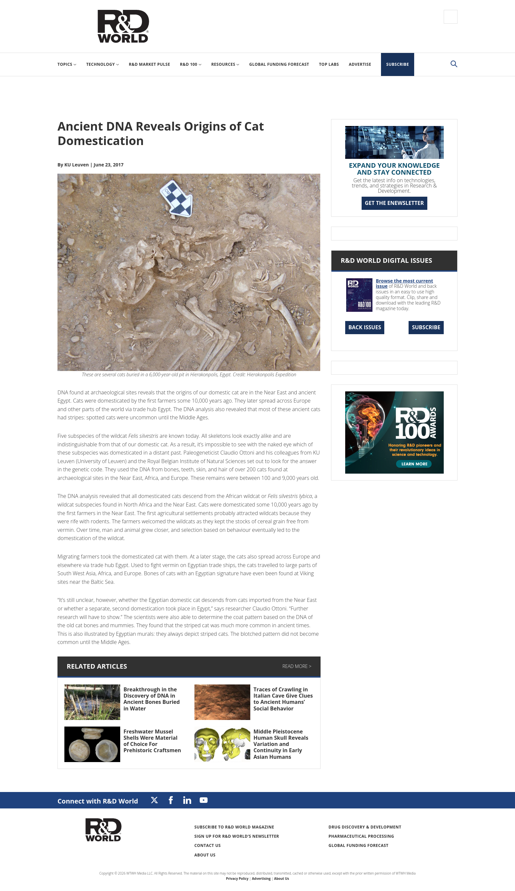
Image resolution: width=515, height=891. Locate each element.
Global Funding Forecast (358, 845)
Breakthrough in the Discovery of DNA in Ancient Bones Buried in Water (151, 699)
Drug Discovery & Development (364, 827)
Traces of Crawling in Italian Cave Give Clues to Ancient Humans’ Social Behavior (283, 699)
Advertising (261, 878)
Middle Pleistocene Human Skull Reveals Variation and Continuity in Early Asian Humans (281, 744)
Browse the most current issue (404, 283)
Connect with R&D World (97, 801)
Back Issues (364, 327)
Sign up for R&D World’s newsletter (236, 836)
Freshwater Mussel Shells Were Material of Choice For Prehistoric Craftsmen (152, 741)
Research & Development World (123, 26)
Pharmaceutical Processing (361, 836)
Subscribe (426, 327)
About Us (205, 855)
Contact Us (207, 845)
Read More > (296, 666)
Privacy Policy (237, 878)
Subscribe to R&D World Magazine (234, 827)
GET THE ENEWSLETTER (394, 203)
